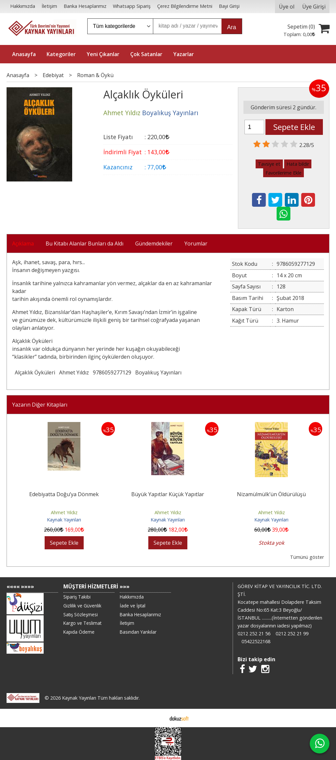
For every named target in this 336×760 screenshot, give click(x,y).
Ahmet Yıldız (74, 372)
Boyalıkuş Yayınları (158, 372)
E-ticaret (157, 718)
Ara (231, 27)
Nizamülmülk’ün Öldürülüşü (271, 494)
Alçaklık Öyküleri (35, 372)
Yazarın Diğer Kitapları (39, 404)
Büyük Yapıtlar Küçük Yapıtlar (167, 494)
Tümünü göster (307, 557)
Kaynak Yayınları (64, 520)
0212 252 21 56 (254, 633)
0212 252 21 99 (292, 633)
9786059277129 (112, 372)
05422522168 (256, 641)
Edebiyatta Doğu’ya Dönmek (64, 494)
